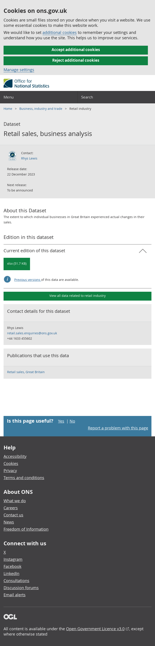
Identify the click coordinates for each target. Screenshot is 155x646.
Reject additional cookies (75, 60)
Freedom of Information (26, 529)
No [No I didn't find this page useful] (72, 421)
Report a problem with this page (118, 428)
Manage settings (19, 69)
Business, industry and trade (41, 108)
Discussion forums (21, 587)
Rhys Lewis (29, 158)
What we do (15, 500)
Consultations (16, 580)
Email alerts (15, 594)
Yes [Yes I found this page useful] (61, 421)
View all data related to (77, 295)
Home (8, 108)
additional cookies (59, 32)
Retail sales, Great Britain (26, 372)
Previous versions (27, 280)
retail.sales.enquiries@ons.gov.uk (32, 333)
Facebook (12, 566)
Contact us (13, 515)
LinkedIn (11, 573)
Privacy (10, 470)
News (9, 522)
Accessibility (15, 456)
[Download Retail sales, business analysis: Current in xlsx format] (17, 264)
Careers (11, 507)
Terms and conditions (24, 477)
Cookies (11, 463)
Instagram (13, 559)
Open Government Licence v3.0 (95, 628)
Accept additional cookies (76, 49)
